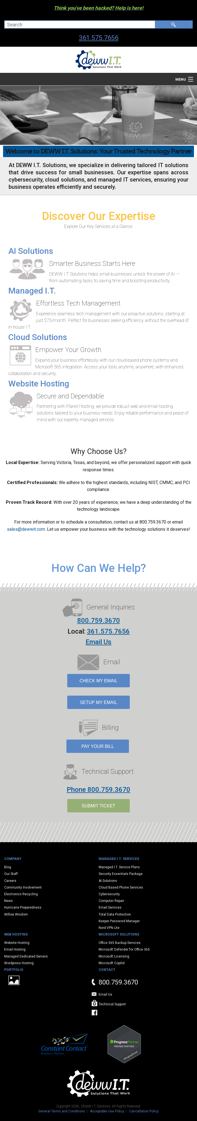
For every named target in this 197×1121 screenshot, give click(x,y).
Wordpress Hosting (19, 963)
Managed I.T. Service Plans (119, 867)
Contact (107, 970)
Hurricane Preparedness (22, 907)
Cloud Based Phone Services (121, 887)
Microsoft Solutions (119, 934)
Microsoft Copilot (112, 963)
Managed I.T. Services (119, 859)
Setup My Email (98, 702)
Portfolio (13, 970)
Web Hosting (16, 934)
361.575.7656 (98, 38)
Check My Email (98, 680)
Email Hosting (15, 949)
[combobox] (79, 24)
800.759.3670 (98, 620)
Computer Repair (111, 901)
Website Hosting (38, 383)
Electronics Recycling (21, 894)
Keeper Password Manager (119, 921)
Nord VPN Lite (109, 928)
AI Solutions (30, 251)
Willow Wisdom (16, 914)
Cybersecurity (109, 894)
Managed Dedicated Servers (26, 956)
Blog (7, 867)
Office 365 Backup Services (120, 943)
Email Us (98, 642)
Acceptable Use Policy (107, 1111)
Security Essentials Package (121, 874)
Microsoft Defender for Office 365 (124, 949)
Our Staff (11, 874)
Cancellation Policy (144, 1111)
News (8, 901)
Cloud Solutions (37, 337)
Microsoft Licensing (114, 956)
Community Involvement (23, 887)
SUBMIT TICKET (98, 805)
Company (12, 859)
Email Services (110, 907)
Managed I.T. (32, 291)
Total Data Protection (115, 914)
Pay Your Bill (97, 746)
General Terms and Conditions (61, 1111)
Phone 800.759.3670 (98, 789)
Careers (10, 881)
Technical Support (112, 1004)
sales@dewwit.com (26, 529)
